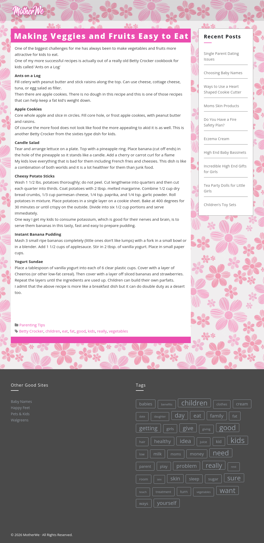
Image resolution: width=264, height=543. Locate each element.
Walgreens (20, 420)
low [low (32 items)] (142, 454)
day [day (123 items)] (180, 415)
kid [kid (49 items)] (219, 441)
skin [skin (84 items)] (175, 478)
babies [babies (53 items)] (145, 404)
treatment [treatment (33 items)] (163, 491)
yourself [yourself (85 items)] (166, 502)
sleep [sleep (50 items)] (194, 479)
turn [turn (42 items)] (184, 491)
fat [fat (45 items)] (234, 416)
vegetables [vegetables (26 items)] (203, 492)
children (52, 331)
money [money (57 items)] (197, 454)
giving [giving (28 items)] (206, 429)
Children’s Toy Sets (220, 204)
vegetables (118, 331)
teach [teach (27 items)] (143, 492)
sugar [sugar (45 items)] (213, 478)
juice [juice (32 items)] (203, 441)
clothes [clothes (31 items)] (222, 404)
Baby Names (21, 401)
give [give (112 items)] (188, 428)
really (102, 331)
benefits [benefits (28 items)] (166, 404)
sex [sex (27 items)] (159, 479)
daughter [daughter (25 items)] (160, 416)
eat (65, 331)
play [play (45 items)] (164, 466)
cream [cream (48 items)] (242, 404)
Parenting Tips (32, 324)
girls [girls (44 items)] (170, 428)
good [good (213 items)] (227, 427)
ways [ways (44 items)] (143, 503)
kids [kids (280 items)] (237, 440)
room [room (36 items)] (143, 479)
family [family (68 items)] (217, 415)
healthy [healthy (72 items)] (162, 441)
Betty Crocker (31, 331)
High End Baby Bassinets (225, 152)
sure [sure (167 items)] (234, 477)
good (81, 331)
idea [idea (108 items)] (185, 441)
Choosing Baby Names (223, 72)
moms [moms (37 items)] (176, 454)
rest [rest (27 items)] (233, 467)
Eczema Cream (216, 138)
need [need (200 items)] (221, 452)
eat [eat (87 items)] (197, 415)
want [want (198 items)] (227, 490)
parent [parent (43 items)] (145, 466)
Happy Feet (20, 407)
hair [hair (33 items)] (142, 441)
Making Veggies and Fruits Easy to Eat (101, 36)
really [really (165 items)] (214, 465)
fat (72, 331)
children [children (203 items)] (194, 402)
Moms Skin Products (221, 105)
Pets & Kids (20, 413)
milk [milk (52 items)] (157, 454)
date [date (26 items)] (142, 416)
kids (91, 331)
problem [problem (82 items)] (186, 465)
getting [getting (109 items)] (148, 428)
